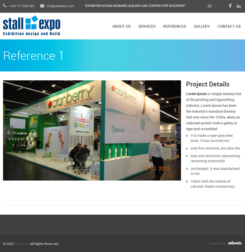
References (174, 27)
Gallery (202, 27)
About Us (121, 27)
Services (147, 27)
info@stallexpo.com (57, 6)
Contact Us (229, 27)
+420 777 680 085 (18, 6)
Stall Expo (21, 244)
